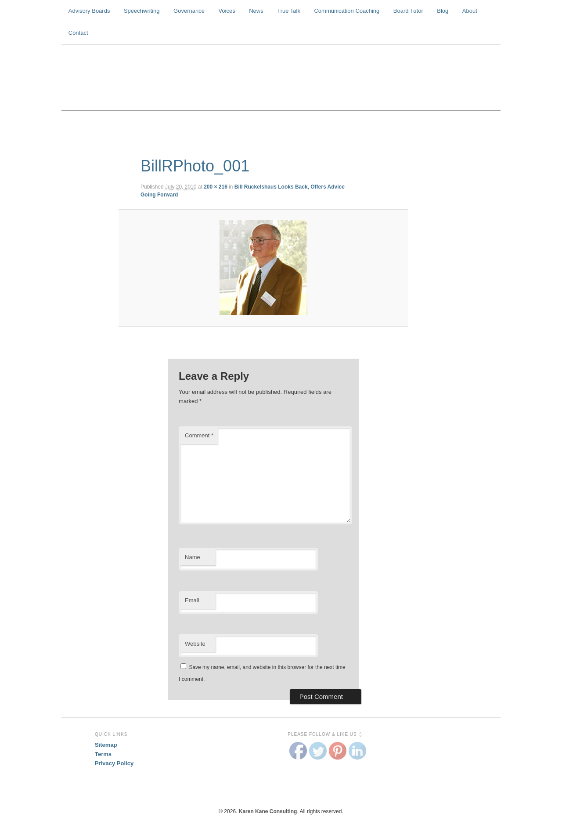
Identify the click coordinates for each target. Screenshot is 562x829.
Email (192, 600)
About (469, 10)
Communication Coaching (346, 10)
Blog (442, 10)
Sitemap (106, 745)
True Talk (288, 10)
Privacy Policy (114, 763)
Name (192, 557)
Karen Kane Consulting (281, 77)
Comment (199, 435)
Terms (103, 754)
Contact (78, 32)
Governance (189, 10)
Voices (226, 10)
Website (195, 643)
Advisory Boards (89, 10)
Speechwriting (142, 10)
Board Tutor (408, 10)
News (256, 10)
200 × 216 (215, 187)
